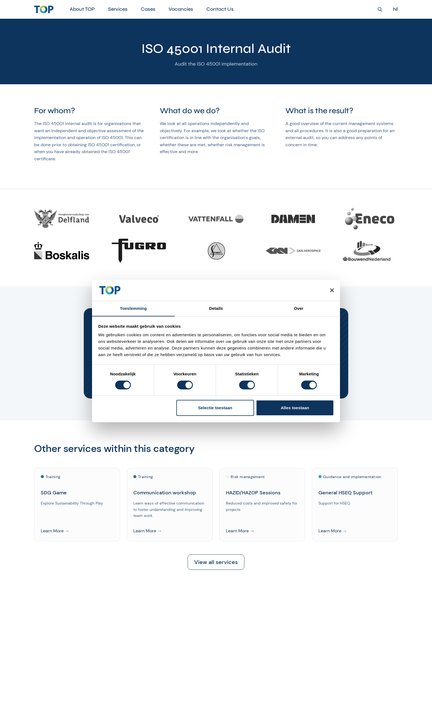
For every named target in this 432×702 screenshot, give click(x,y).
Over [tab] (299, 308)
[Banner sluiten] (332, 290)
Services (118, 9)
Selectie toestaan (215, 408)
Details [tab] (216, 308)
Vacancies (181, 9)
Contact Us (220, 9)
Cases (148, 9)
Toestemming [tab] (133, 308)
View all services (216, 562)
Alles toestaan (295, 408)
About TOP (82, 9)
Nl (395, 9)
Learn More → (55, 530)
